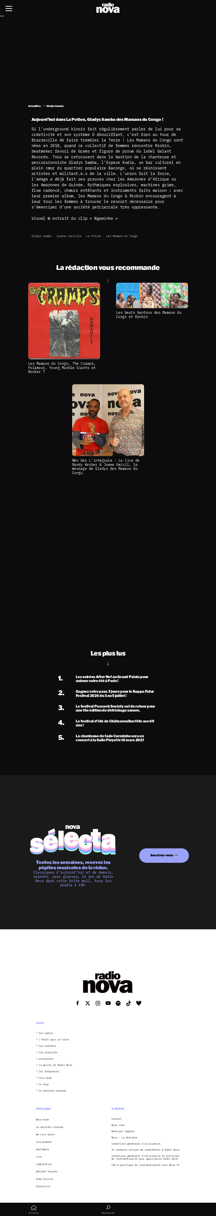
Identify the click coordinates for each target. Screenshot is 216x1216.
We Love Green (45, 1134)
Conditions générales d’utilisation (136, 1143)
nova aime (45, 1078)
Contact (116, 1119)
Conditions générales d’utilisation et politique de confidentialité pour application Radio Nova (145, 1157)
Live (39, 1156)
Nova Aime (42, 1119)
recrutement (44, 1141)
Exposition (43, 1186)
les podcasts (47, 1046)
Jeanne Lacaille (68, 236)
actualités (46, 1058)
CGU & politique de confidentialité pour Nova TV (145, 1165)
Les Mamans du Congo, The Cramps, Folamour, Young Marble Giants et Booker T (62, 367)
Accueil (33, 1209)
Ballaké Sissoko (47, 1171)
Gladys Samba (42, 236)
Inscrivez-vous (162, 855)
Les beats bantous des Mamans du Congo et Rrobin (149, 314)
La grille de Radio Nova (55, 1065)
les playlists (48, 1052)
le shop (44, 1084)
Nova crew (118, 1125)
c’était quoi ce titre (54, 1039)
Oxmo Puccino (44, 1179)
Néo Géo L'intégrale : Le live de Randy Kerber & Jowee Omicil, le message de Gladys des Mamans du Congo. (106, 466)
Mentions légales (123, 1131)
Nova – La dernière (124, 1137)
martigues (42, 1149)
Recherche (108, 1209)
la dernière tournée (52, 1090)
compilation (44, 1164)
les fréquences (49, 1071)
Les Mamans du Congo (122, 236)
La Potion (93, 236)
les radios (46, 1033)
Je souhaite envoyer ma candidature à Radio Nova (145, 1149)
